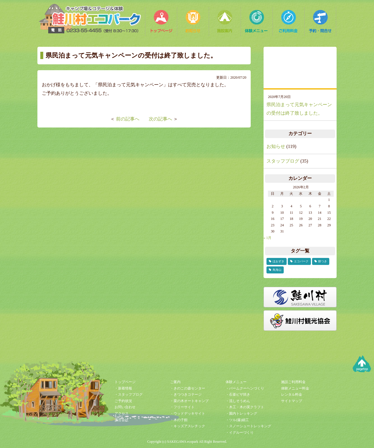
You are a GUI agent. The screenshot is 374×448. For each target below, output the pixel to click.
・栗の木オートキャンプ (189, 401)
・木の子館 (179, 420)
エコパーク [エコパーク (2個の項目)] (301, 261)
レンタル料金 (291, 394)
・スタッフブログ (129, 394)
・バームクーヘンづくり (245, 388)
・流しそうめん (238, 401)
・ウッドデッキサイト (187, 413)
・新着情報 (123, 388)
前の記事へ (127, 118)
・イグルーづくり (240, 432)
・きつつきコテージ (186, 394)
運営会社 (122, 420)
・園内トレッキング (241, 413)
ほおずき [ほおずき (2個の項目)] (278, 261)
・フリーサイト (182, 407)
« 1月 (267, 238)
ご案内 (175, 382)
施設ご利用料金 (293, 382)
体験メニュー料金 (295, 388)
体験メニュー (236, 382)
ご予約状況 (123, 401)
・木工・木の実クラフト (245, 407)
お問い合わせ (125, 407)
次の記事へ (160, 118)
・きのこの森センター (187, 388)
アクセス (122, 413)
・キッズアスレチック (187, 426)
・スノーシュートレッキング (248, 426)
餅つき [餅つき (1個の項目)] (322, 261)
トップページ (125, 382)
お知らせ (275, 146)
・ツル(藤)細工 (237, 420)
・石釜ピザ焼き (238, 394)
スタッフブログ (282, 160)
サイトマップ (291, 401)
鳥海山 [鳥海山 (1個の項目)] (277, 269)
